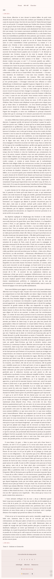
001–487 (26, 5)
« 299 (4, 14)
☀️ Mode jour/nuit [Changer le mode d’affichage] (24, 573)
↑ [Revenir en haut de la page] (51, 571)
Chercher (33, 5)
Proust (20, 5)
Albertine (27, 564)
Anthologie (19, 564)
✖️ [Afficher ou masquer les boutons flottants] (32, 573)
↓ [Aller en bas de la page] (51, 575)
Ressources (35, 564)
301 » (8, 14)
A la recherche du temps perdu (27, 554)
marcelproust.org (28, 569)
